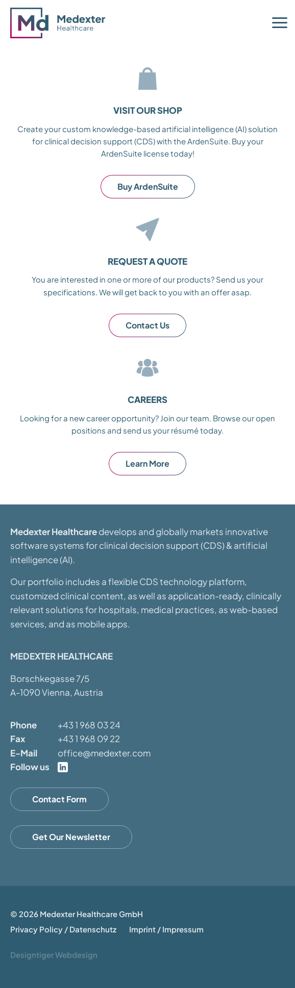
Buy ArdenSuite (147, 186)
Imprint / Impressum (166, 929)
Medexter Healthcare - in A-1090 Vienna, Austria (61, 23)
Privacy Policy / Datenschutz (63, 929)
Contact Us (147, 325)
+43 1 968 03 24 (89, 724)
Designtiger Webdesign (53, 954)
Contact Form (59, 799)
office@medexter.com (104, 752)
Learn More (147, 463)
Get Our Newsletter (71, 836)
